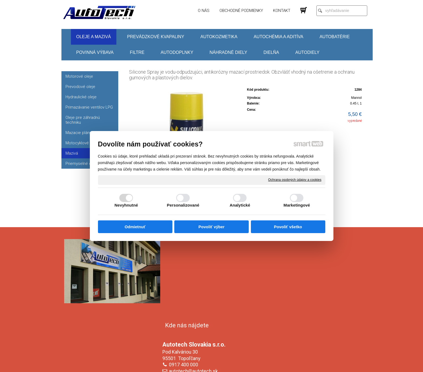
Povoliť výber (211, 226)
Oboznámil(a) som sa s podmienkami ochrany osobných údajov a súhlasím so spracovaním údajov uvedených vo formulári (312, 331)
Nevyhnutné (126, 205)
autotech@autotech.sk (194, 288)
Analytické (239, 205)
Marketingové (297, 205)
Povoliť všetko (288, 226)
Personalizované (183, 205)
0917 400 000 (184, 282)
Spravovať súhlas (302, 364)
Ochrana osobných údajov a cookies (295, 180)
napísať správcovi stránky (206, 364)
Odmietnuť (134, 226)
